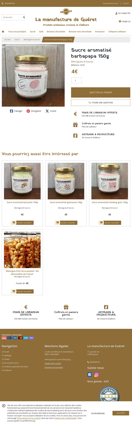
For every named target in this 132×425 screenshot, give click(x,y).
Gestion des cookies (53, 363)
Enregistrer (34, 111)
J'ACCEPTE (121, 413)
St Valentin (7, 370)
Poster (50, 111)
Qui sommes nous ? (10, 363)
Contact (126, 3)
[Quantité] (76, 80)
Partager (16, 111)
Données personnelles (54, 367)
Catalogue (7, 355)
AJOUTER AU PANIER (101, 92)
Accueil (7, 39)
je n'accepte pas (98, 413)
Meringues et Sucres (82, 61)
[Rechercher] (24, 17)
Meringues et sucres (32, 39)
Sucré (17, 39)
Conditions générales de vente (15, 366)
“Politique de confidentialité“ (65, 418)
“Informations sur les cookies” (29, 418)
